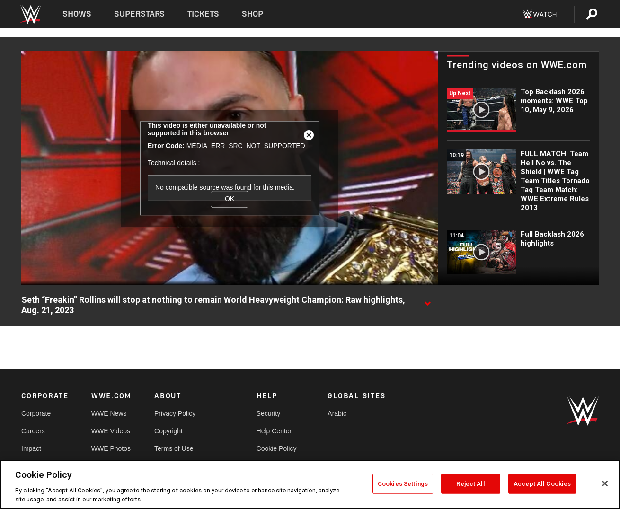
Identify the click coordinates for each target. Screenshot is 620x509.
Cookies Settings (403, 483)
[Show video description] (427, 300)
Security (269, 413)
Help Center (274, 431)
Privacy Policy (174, 413)
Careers (33, 431)
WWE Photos (111, 448)
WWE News (109, 413)
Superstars (139, 13)
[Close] (604, 483)
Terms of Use (173, 448)
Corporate (36, 413)
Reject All (470, 483)
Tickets (203, 13)
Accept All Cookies (542, 483)
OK (229, 199)
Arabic (337, 413)
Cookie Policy (277, 448)
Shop (252, 13)
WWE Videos (110, 431)
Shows (76, 13)
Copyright (168, 431)
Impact (31, 448)
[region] (310, 484)
